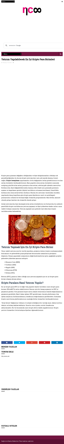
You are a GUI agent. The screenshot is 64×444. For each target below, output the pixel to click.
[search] (33, 45)
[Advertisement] (32, 28)
